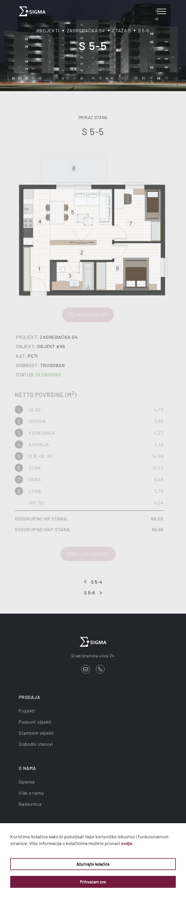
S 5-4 (93, 582)
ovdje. (127, 843)
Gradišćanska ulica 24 (93, 655)
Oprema (27, 781)
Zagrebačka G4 (86, 30)
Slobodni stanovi (36, 744)
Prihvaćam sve (93, 881)
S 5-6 (93, 592)
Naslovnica (30, 804)
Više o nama (31, 793)
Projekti (48, 30)
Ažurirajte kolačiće (93, 864)
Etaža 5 (121, 30)
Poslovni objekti (35, 722)
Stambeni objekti (36, 733)
